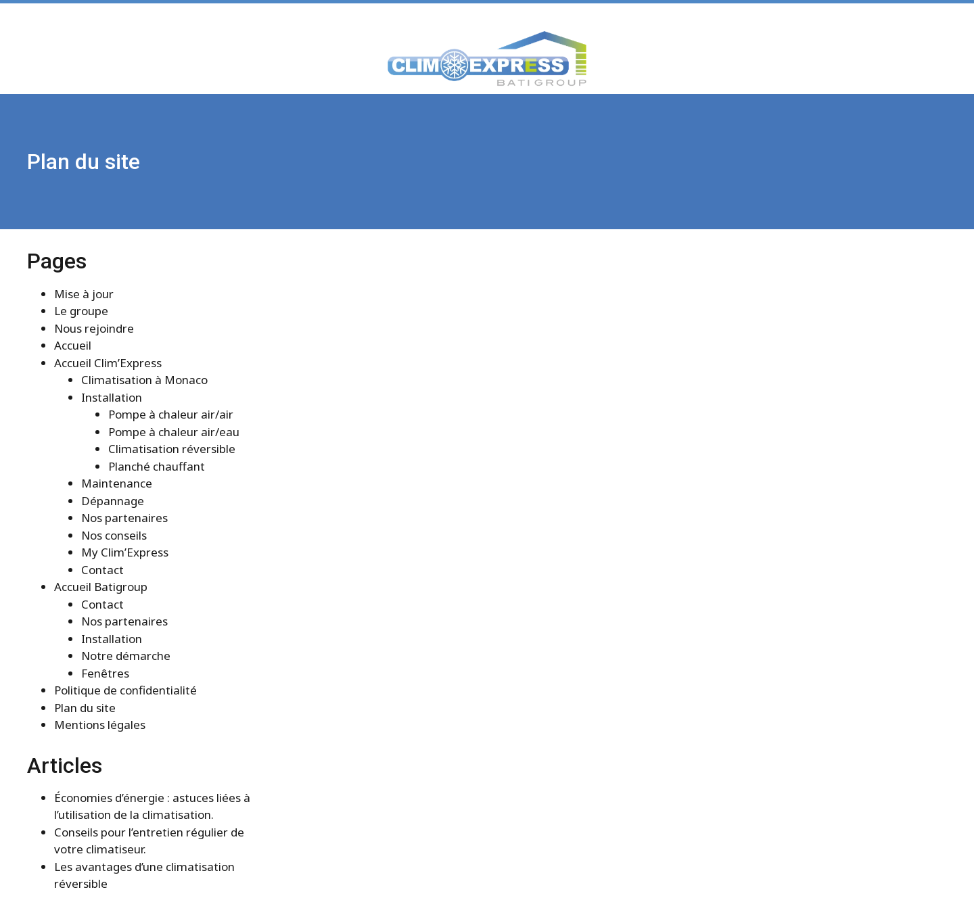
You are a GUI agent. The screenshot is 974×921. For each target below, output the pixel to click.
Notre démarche (125, 655)
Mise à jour (84, 294)
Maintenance (116, 483)
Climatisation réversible (171, 448)
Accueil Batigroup (100, 586)
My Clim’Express (124, 552)
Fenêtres (105, 673)
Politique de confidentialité (125, 690)
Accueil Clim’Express (108, 363)
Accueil (72, 345)
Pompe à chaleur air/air (170, 414)
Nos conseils (114, 535)
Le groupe (81, 310)
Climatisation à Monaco (144, 379)
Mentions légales (99, 724)
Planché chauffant (156, 466)
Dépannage (112, 501)
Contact (102, 569)
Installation (111, 397)
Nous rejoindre (94, 328)
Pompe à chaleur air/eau (173, 432)
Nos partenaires (124, 517)
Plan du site (85, 707)
